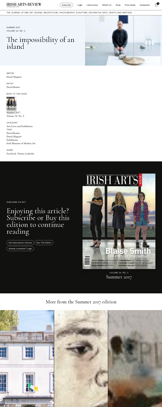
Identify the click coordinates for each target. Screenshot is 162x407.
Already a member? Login (20, 248)
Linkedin (29, 153)
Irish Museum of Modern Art (21, 143)
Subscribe (66, 5)
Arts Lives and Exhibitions (20, 126)
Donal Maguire (14, 76)
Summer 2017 (13, 27)
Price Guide (130, 5)
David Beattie (13, 87)
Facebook (11, 153)
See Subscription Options (20, 242)
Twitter (20, 153)
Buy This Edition (44, 242)
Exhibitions (12, 139)
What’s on (107, 5)
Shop (118, 5)
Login (79, 5)
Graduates (145, 5)
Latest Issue (92, 5)
